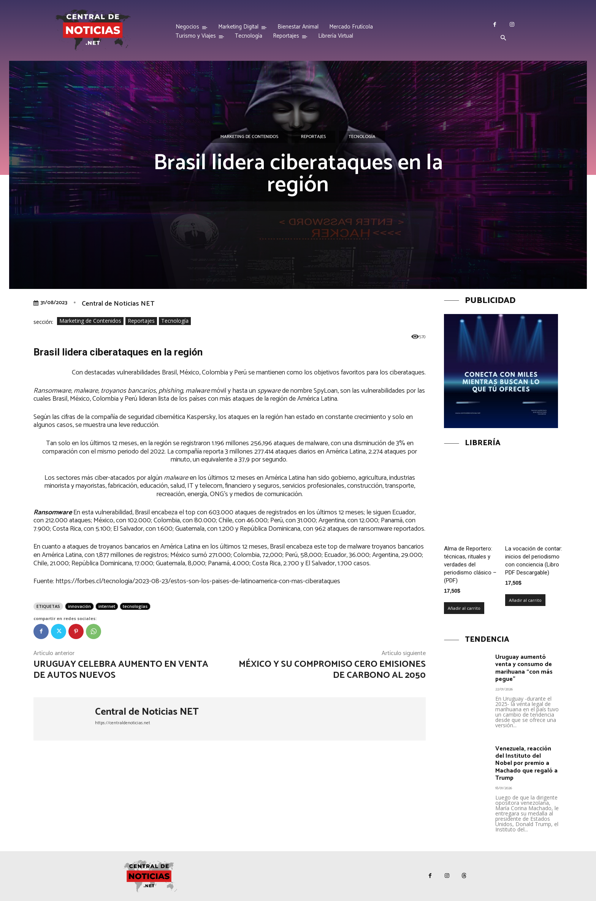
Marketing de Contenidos (249, 137)
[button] (503, 38)
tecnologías (135, 606)
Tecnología (362, 137)
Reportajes (313, 137)
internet (106, 606)
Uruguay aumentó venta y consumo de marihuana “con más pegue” (524, 668)
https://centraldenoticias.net (122, 723)
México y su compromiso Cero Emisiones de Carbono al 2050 (332, 670)
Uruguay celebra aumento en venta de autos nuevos (120, 670)
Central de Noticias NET (118, 303)
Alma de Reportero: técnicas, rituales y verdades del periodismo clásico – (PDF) (470, 564)
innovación (79, 606)
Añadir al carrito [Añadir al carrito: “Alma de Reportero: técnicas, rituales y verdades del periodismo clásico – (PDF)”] (464, 608)
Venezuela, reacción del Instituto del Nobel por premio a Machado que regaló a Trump (526, 763)
